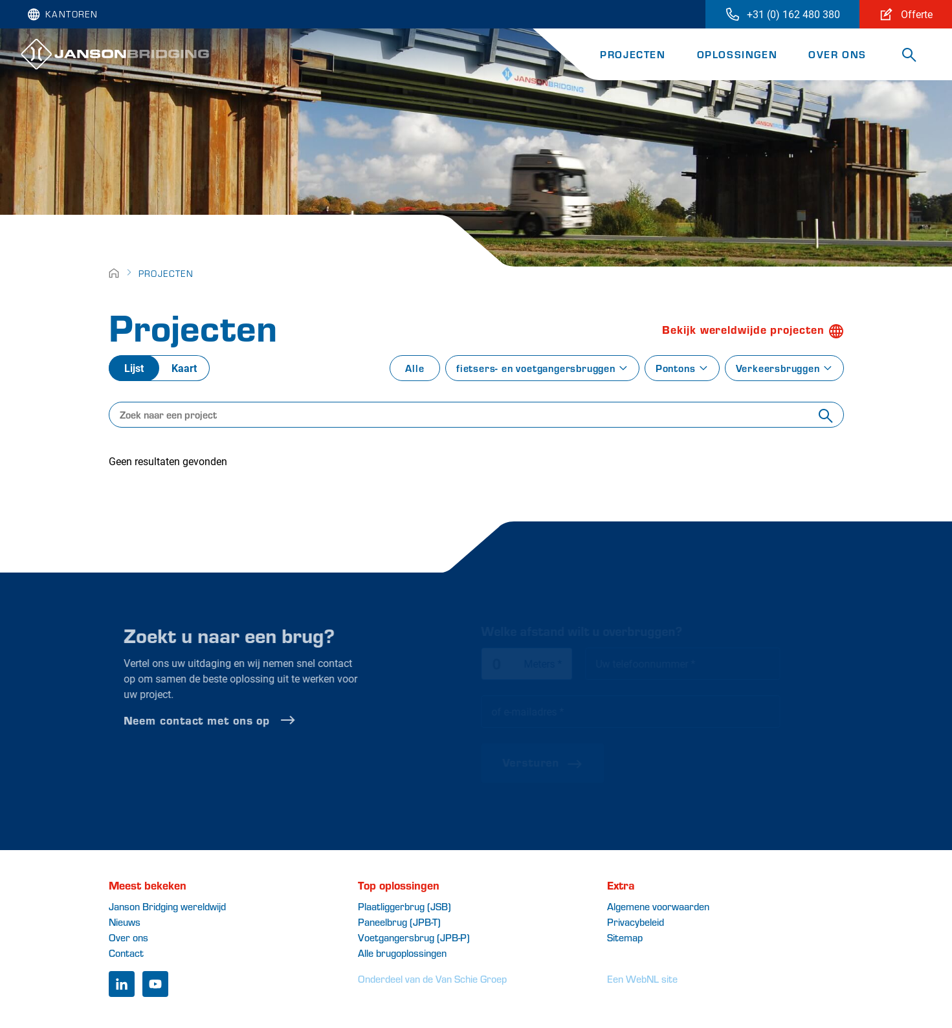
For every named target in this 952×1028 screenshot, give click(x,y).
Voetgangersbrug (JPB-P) (414, 937)
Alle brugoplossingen (402, 952)
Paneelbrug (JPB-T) (399, 921)
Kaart (184, 368)
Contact (126, 952)
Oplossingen (737, 54)
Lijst (134, 368)
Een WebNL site (642, 978)
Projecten (632, 54)
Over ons (837, 54)
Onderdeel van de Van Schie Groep (432, 978)
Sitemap (625, 937)
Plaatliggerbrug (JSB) (404, 906)
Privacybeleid (635, 921)
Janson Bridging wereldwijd (167, 906)
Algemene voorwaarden (658, 906)
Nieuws (124, 921)
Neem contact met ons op (233, 720)
